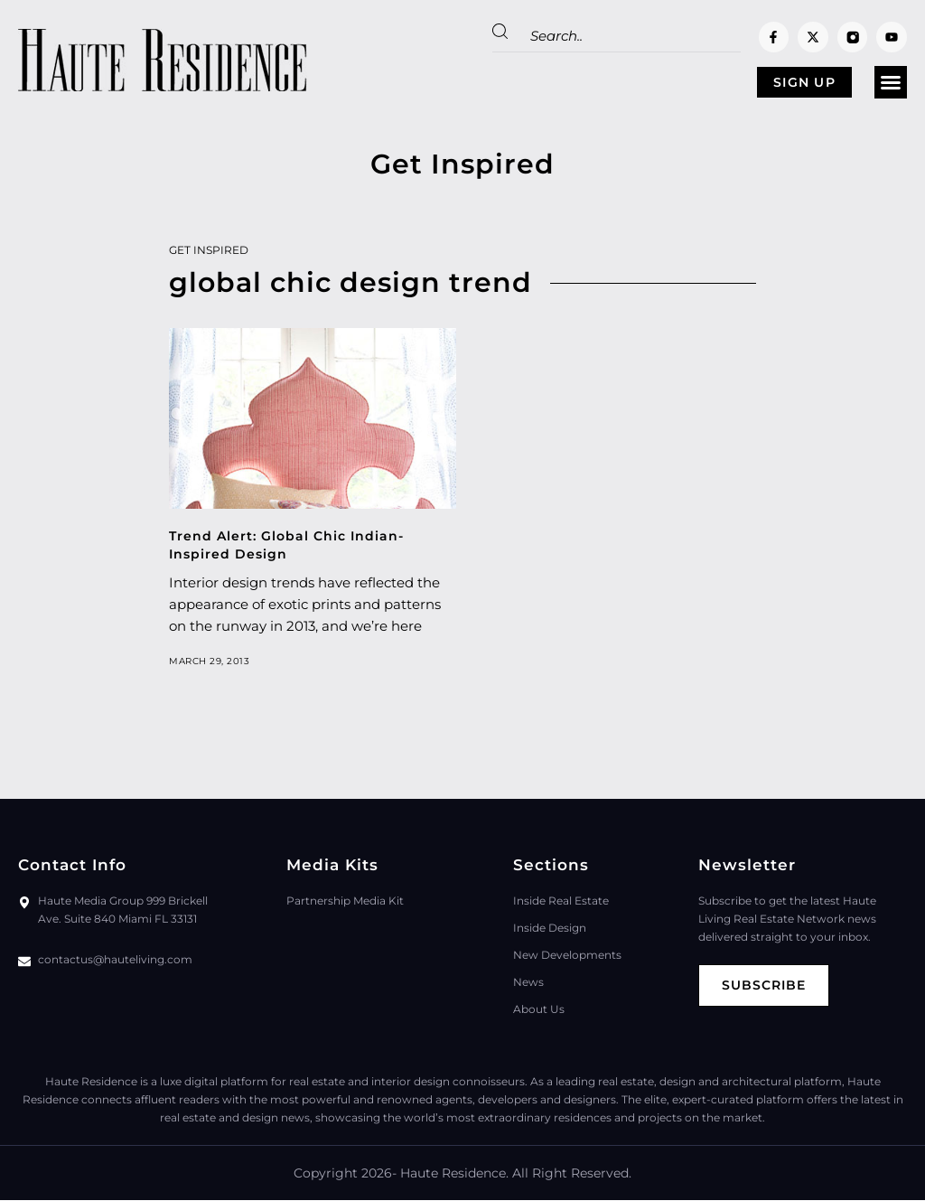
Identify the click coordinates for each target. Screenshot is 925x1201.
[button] (890, 83)
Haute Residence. (454, 1174)
